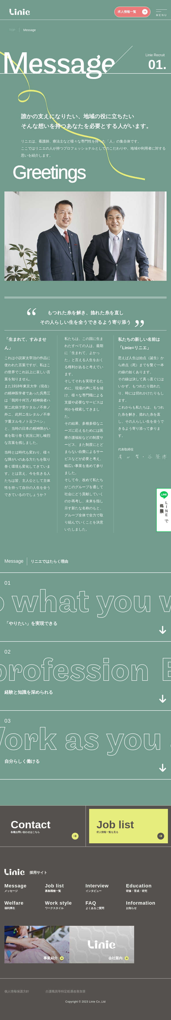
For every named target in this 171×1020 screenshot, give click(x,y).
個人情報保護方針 (16, 991)
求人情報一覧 (133, 12)
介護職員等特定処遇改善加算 (65, 991)
